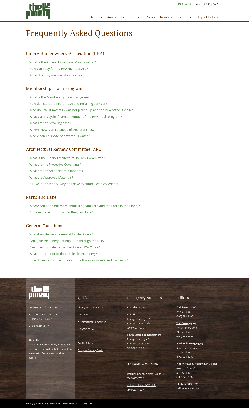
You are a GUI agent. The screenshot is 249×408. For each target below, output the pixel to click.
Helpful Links (207, 17)
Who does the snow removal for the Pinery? (61, 234)
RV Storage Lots (87, 329)
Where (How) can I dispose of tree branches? (61, 130)
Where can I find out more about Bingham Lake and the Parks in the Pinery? (84, 206)
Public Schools (86, 343)
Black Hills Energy (186, 343)
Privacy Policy (86, 403)
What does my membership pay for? (55, 75)
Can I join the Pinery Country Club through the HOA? (67, 241)
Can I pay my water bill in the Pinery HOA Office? (64, 247)
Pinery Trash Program (90, 307)
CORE (179, 307)
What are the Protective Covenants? (55, 164)
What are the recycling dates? (50, 123)
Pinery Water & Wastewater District (196, 363)
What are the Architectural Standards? (56, 171)
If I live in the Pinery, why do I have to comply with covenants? (74, 184)
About (96, 17)
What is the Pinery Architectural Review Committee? (67, 158)
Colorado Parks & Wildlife (141, 385)
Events (136, 17)
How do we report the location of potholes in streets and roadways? (78, 260)
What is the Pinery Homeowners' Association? (62, 62)
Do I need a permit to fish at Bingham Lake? (61, 212)
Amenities (115, 17)
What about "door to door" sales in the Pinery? (63, 254)
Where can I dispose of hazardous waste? (59, 136)
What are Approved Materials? (51, 177)
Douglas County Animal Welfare (145, 373)
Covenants (84, 314)
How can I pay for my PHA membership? (58, 69)
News (151, 17)
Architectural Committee (92, 321)
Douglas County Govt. (90, 350)
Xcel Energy (183, 323)
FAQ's (81, 336)
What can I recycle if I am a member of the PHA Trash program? (75, 117)
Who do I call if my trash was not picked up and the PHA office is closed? (82, 110)
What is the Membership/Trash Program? (59, 97)
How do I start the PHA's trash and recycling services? (68, 104)
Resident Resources (175, 17)
